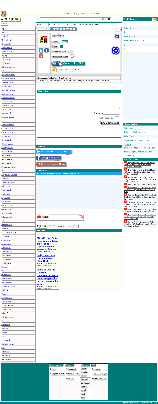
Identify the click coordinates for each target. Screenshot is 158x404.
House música (6, 44)
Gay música (5, 198)
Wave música (6, 359)
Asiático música (7, 105)
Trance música (6, 52)
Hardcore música (7, 213)
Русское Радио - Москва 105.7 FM (138, 152)
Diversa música (6, 163)
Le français (85, 383)
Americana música (8, 98)
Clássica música (7, 132)
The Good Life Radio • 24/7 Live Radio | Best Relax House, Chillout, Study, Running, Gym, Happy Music (140, 204)
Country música (7, 148)
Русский (84, 379)
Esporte (4, 336)
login (52, 369)
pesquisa (106, 19)
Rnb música (5, 63)
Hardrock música (7, 40)
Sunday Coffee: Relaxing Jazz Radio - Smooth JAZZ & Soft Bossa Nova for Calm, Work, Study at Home (139, 224)
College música (6, 140)
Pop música (5, 32)
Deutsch (84, 386)
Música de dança (7, 152)
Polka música (6, 282)
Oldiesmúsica (6, 271)
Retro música (6, 302)
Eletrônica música (7, 182)
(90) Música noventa (8, 78)
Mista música (6, 259)
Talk (2, 348)
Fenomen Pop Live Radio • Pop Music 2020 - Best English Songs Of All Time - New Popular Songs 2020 (140, 179)
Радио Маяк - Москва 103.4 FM (137, 140)
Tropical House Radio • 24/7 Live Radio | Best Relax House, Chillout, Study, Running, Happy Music (140, 197)
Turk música (5, 352)
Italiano (84, 376)
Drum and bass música (9, 171)
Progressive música (8, 286)
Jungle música (6, 244)
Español (84, 372)
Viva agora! (71, 369)
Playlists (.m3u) (72, 374)
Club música (5, 136)
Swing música (6, 340)
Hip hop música (7, 55)
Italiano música (6, 217)
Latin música (6, 248)
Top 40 (3, 28)
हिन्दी (83, 394)
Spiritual (4, 332)
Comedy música (7, 144)
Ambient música (7, 94)
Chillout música (7, 128)
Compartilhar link (68, 63)
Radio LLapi (129, 136)
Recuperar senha (57, 374)
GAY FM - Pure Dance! (133, 156)
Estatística (41, 147)
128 (61, 46)
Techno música (6, 48)
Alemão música (6, 86)
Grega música (6, 209)
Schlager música (7, 317)
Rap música (5, 59)
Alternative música (8, 90)
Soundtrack (5, 328)
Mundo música (6, 263)
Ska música (5, 321)
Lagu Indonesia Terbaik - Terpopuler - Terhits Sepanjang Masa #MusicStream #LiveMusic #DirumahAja (139, 165)
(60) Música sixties (8, 67)
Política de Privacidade (129, 403)
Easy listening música (9, 175)
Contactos (96, 369)
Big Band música (7, 113)
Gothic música (6, 205)
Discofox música (7, 159)
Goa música (5, 202)
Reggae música (6, 298)
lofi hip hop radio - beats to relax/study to (142, 184)
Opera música (6, 275)
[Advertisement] (79, 5)
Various (65, 42)
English (84, 368)
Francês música (6, 190)
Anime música (6, 102)
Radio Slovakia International (135, 132)
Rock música (6, 36)
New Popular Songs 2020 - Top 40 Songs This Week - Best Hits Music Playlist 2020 (140, 210)
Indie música (5, 221)
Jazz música (5, 236)
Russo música (6, 309)
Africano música (7, 82)
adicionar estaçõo (99, 374)
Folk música (5, 186)
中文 (83, 398)
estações (69, 378)
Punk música (5, 290)
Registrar (74, 173)
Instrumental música (8, 232)
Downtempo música (8, 167)
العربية (83, 390)
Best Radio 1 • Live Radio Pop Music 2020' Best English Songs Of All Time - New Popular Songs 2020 (139, 172)
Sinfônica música (7, 344)
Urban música (6, 355)
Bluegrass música (7, 117)
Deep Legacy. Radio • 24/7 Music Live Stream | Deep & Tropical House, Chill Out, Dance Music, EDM (140, 217)
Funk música (5, 194)
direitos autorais (99, 378)
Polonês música (6, 278)
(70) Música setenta (8, 71)
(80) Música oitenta (8, 75)
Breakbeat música (7, 125)
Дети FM (127, 145)
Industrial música (7, 228)
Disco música (6, 155)
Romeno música (7, 305)
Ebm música (5, 178)
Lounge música (6, 252)
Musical (4, 267)
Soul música (5, 325)
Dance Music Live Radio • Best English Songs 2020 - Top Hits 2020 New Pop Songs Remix (140, 190)
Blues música (6, 121)
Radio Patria (128, 128)
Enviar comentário (110, 123)
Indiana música (6, 225)
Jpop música (5, 240)
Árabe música (6, 109)
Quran (3, 294)
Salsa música (6, 313)
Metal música (6, 255)
